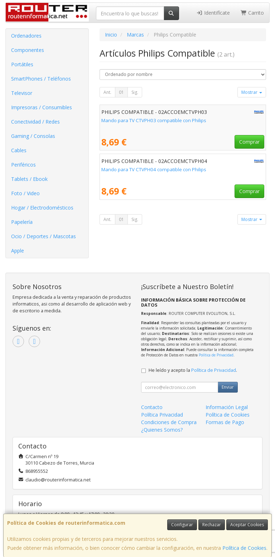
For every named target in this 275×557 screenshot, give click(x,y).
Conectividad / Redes (35, 121)
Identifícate (213, 12)
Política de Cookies (244, 547)
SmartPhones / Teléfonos (41, 78)
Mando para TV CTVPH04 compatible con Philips (153, 169)
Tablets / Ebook (29, 179)
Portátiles (22, 64)
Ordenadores (26, 35)
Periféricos (23, 164)
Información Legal (227, 407)
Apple (17, 250)
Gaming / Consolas (33, 136)
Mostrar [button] (251, 92)
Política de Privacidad (216, 354)
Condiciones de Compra (169, 422)
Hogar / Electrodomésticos (42, 207)
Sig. (134, 92)
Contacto (152, 407)
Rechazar (211, 525)
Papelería (22, 222)
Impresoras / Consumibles (41, 107)
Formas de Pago (225, 422)
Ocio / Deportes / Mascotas (43, 236)
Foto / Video (25, 193)
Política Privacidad (162, 414)
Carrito (252, 12)
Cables (18, 150)
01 (121, 92)
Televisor (21, 93)
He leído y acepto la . (193, 370)
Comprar (249, 141)
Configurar (182, 525)
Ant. (107, 92)
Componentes (27, 50)
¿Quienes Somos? (162, 429)
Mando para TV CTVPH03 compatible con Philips (153, 120)
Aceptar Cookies (247, 525)
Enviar (228, 387)
